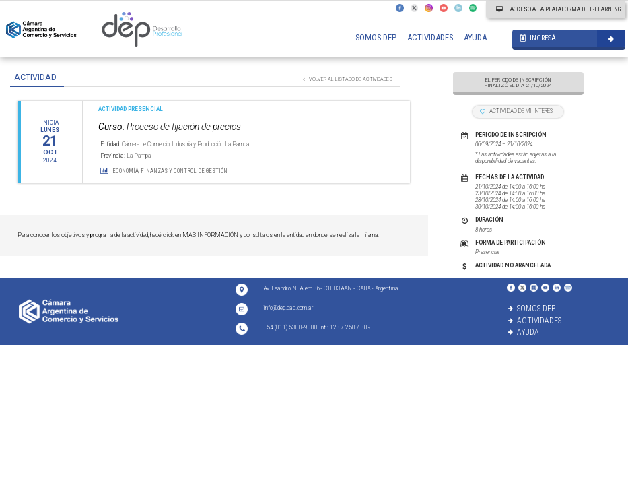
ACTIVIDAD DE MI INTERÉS (516, 111)
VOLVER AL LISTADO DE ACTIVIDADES (347, 79)
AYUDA (475, 37)
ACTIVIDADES (430, 37)
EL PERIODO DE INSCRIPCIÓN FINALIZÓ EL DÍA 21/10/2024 (518, 82)
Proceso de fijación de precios (169, 126)
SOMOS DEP (375, 37)
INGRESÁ (538, 38)
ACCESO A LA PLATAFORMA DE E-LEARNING (558, 9)
